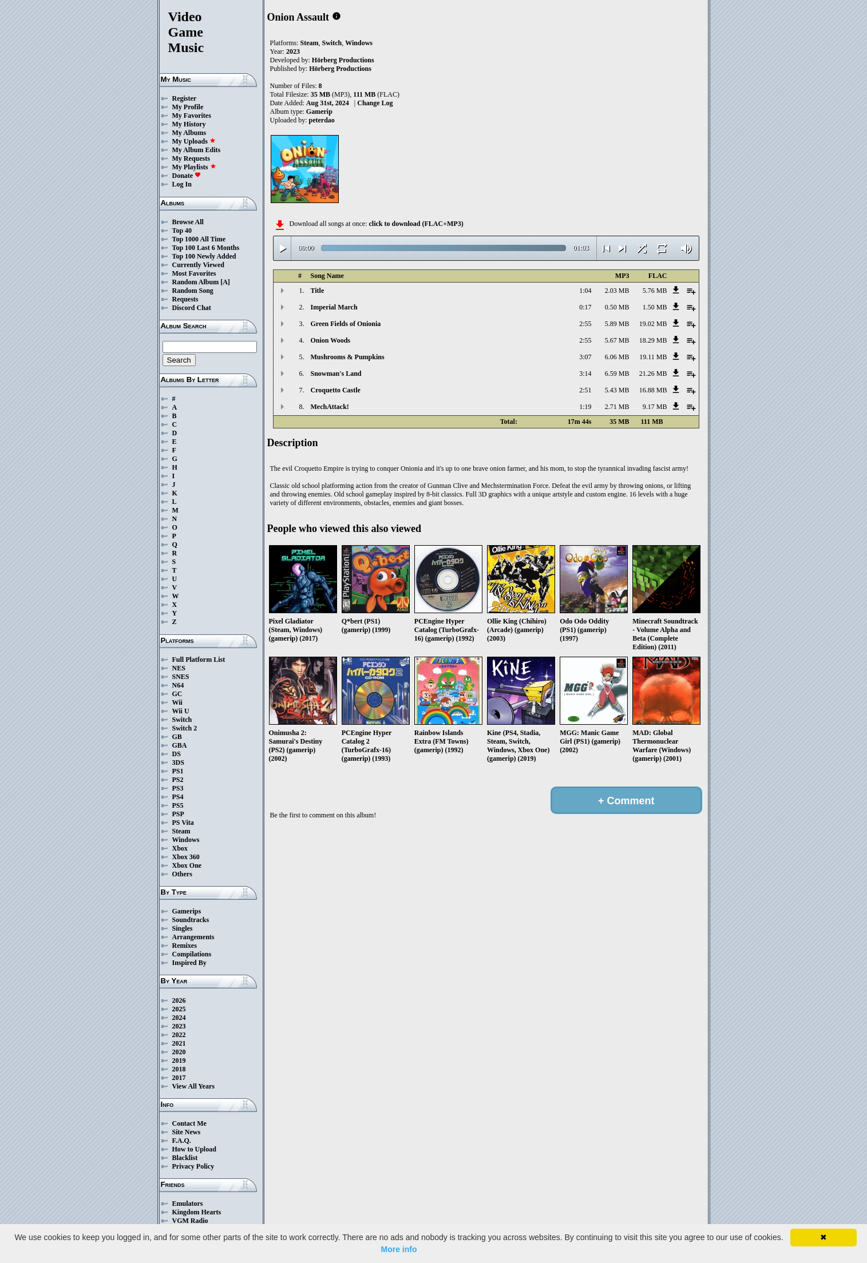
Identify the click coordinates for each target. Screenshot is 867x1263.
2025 (179, 1009)
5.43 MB (617, 390)
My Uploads (194, 141)
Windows (186, 840)
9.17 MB (655, 407)
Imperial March (334, 307)
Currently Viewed (198, 265)
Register (184, 98)
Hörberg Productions (343, 60)
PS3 (178, 788)
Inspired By (189, 963)
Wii (177, 702)
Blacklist (185, 1158)
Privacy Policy (193, 1166)
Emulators (187, 1204)
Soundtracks (190, 920)
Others (182, 874)
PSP (178, 814)
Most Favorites (194, 273)
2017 (179, 1078)
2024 (179, 1018)
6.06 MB (617, 357)
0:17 (585, 307)
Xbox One (187, 865)
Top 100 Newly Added (204, 256)
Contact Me (189, 1123)
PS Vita (183, 823)
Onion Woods (330, 340)
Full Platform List (198, 660)
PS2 (178, 780)
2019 (179, 1061)
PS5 (178, 805)
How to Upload (194, 1149)
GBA (179, 745)
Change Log (375, 103)
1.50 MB (655, 307)
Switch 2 (184, 728)
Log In (182, 184)
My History (189, 124)
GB (177, 737)
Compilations (192, 954)
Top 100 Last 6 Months (206, 248)
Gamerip (319, 112)
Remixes (184, 946)
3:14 (585, 374)
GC (177, 694)
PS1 (178, 771)
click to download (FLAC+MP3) (416, 224)
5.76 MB (655, 291)
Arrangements (193, 937)
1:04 (585, 291)
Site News (186, 1132)
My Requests (191, 158)
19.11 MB (653, 357)
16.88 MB (653, 390)
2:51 (585, 390)
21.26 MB (653, 374)
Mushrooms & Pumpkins (348, 357)
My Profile (188, 107)
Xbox (180, 848)
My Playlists (194, 167)
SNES (180, 677)
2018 (179, 1069)
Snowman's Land (336, 374)
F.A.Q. (181, 1141)
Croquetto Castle (336, 390)
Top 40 (182, 231)
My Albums (189, 133)
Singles (182, 928)
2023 (179, 1026)
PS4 (178, 797)
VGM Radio (190, 1221)
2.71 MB (617, 407)
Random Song (192, 291)
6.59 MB (617, 374)
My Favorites (191, 116)
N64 (178, 685)
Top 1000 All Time (198, 239)
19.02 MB (653, 324)
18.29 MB (653, 340)
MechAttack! (330, 407)
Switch (182, 720)
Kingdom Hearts (196, 1212)
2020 (179, 1052)
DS (176, 754)
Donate (186, 176)
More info (399, 1249)
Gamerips (186, 911)
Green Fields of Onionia (346, 324)
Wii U (180, 711)
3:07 (585, 357)
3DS (178, 762)
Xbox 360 (186, 857)
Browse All (188, 222)
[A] (225, 282)
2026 (179, 1000)
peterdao (322, 120)
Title (317, 291)
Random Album (195, 282)
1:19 (585, 407)
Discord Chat (191, 308)
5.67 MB (617, 340)
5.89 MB (617, 324)
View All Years (193, 1086)
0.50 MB (617, 307)
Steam (181, 831)
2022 (179, 1035)
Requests (185, 299)
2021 (179, 1043)
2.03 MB (617, 291)
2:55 (585, 324)
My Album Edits (196, 150)
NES (178, 668)
